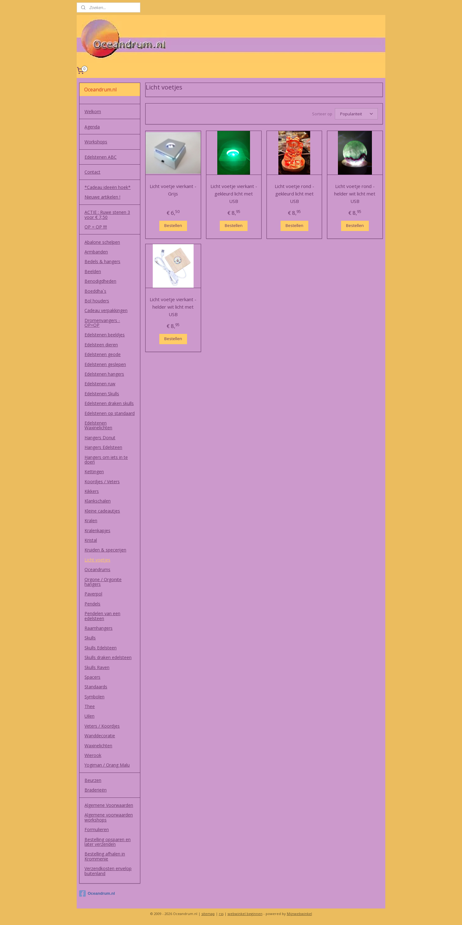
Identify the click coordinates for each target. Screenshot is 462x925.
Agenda (92, 127)
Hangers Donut (99, 438)
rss (221, 913)
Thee (89, 706)
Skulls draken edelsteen (108, 657)
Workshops (95, 142)
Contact (92, 172)
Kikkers (91, 491)
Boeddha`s (95, 291)
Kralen (90, 520)
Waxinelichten (98, 746)
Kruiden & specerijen (105, 550)
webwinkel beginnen (245, 913)
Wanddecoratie (99, 736)
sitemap (208, 913)
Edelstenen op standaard (109, 413)
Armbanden (96, 252)
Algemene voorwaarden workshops (108, 817)
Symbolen (94, 697)
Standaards (95, 687)
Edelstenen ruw (99, 384)
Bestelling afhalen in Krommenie (104, 856)
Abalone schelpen (102, 242)
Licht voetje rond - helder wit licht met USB (355, 192)
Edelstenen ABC (100, 157)
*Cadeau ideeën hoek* (107, 187)
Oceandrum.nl (97, 893)
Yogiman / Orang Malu (107, 765)
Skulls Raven (96, 667)
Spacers (92, 677)
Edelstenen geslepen (105, 364)
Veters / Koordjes (102, 726)
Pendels (92, 604)
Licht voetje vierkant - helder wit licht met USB (173, 305)
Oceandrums (97, 569)
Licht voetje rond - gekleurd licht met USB (294, 192)
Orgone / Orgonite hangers (103, 581)
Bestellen (173, 224)
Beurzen (92, 780)
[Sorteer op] (356, 113)
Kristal (90, 540)
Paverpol (93, 594)
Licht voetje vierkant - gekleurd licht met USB (233, 192)
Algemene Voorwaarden (108, 805)
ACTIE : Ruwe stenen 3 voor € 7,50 (107, 214)
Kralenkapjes (97, 530)
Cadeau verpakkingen (106, 310)
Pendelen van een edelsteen (102, 615)
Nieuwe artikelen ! (102, 197)
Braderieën (95, 790)
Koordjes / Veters (102, 481)
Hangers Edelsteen (103, 447)
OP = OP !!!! (95, 227)
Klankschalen (97, 501)
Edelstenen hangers (104, 374)
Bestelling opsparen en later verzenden (107, 841)
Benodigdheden (100, 281)
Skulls (90, 638)
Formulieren (96, 829)
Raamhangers (98, 628)
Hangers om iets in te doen (106, 459)
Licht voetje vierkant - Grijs (173, 189)
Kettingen (94, 472)
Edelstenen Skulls (101, 394)
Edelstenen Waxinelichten (98, 425)
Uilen (89, 716)
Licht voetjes (97, 560)
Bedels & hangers (102, 261)
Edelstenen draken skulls (109, 403)
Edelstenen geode (102, 354)
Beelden (92, 271)
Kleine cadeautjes (102, 511)
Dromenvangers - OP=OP (102, 322)
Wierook (92, 755)
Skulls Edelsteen (100, 648)
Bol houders (96, 301)
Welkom (92, 111)
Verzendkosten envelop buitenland (108, 870)
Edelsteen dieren (101, 345)
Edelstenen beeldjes (104, 335)
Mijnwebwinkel (299, 913)
